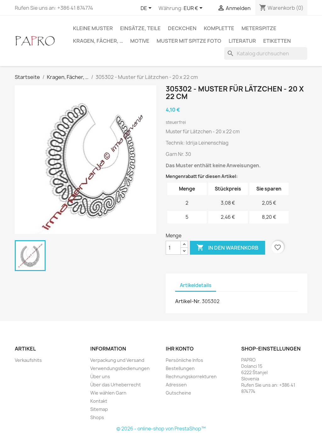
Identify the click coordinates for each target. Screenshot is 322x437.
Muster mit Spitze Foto (189, 40)
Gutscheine (178, 393)
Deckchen (182, 28)
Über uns (100, 376)
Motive (139, 40)
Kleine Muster (93, 28)
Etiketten (277, 40)
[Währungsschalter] (194, 8)
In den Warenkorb (227, 248)
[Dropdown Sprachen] (147, 8)
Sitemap (99, 409)
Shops (97, 417)
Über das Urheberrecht (115, 385)
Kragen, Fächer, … (98, 40)
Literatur (242, 40)
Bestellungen (180, 368)
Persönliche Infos (184, 360)
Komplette (219, 28)
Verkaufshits (28, 360)
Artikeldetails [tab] (195, 285)
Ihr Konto (180, 348)
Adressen (176, 385)
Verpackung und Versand (117, 360)
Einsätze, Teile (140, 28)
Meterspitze (259, 28)
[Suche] (265, 53)
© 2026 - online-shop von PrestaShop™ (161, 428)
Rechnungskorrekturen (191, 376)
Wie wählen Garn (108, 393)
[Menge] (173, 248)
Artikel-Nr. (188, 301)
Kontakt (98, 401)
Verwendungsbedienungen (120, 368)
